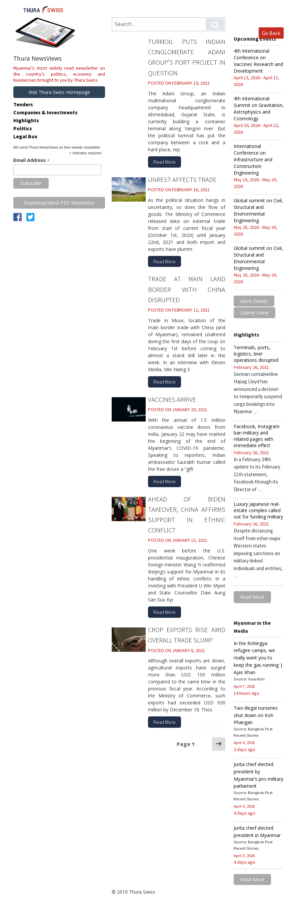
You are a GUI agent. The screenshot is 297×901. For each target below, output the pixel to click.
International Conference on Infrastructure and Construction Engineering (253, 159)
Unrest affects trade (182, 177)
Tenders (23, 104)
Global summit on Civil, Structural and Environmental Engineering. (258, 210)
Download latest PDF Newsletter (59, 203)
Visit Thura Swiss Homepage (59, 92)
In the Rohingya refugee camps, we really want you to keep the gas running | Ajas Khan (258, 656)
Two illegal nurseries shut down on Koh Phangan (256, 712)
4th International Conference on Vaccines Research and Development (258, 61)
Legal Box (25, 136)
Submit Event (254, 312)
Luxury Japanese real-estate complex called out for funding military (258, 509)
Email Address (31, 160)
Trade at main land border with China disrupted (186, 286)
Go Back (271, 32)
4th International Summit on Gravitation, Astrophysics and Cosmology (259, 108)
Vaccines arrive (172, 395)
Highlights (26, 120)
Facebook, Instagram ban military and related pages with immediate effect (257, 435)
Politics (22, 128)
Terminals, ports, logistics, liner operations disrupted (256, 353)
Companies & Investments (45, 112)
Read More (164, 160)
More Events (254, 301)
